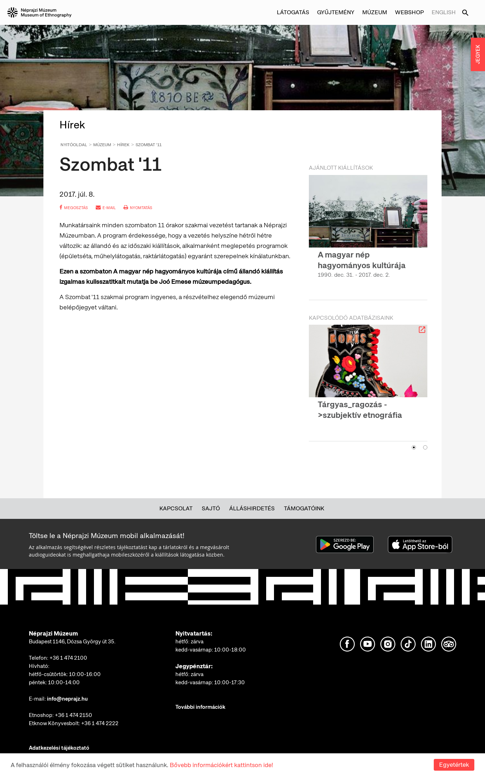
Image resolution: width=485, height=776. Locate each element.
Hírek (123, 145)
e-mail (106, 207)
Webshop (409, 12)
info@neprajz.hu (67, 698)
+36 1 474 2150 (73, 715)
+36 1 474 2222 (99, 723)
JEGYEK (478, 54)
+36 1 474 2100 (68, 657)
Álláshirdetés (252, 508)
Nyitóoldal (73, 145)
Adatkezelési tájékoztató (59, 747)
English (444, 12)
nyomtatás (137, 207)
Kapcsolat (176, 508)
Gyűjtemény (335, 12)
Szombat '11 (149, 145)
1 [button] (414, 447)
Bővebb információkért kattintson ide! (221, 765)
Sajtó (211, 508)
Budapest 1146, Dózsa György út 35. (72, 641)
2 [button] (425, 447)
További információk (200, 707)
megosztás (73, 207)
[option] (368, 233)
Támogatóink (304, 508)
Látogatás (293, 12)
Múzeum (374, 12)
